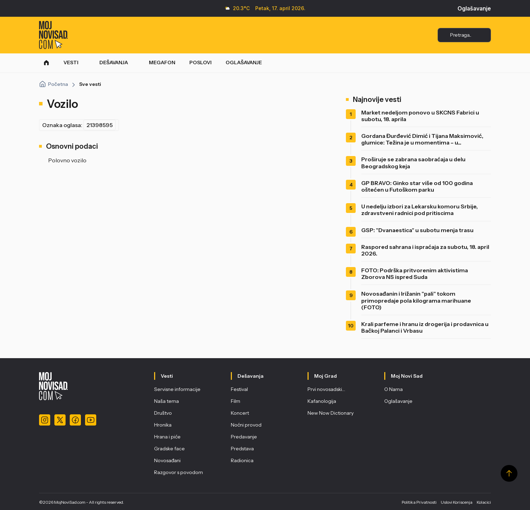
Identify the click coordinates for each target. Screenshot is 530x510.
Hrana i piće (167, 437)
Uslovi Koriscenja (456, 502)
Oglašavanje (474, 8)
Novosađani (167, 460)
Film (235, 401)
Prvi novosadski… (326, 389)
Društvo (163, 413)
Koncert (240, 413)
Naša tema (166, 401)
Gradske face (169, 448)
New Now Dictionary (331, 413)
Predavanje (244, 437)
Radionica (242, 460)
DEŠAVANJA (113, 62)
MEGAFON (162, 62)
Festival (239, 389)
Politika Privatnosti (419, 502)
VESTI (70, 62)
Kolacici (484, 502)
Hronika (163, 425)
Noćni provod (246, 425)
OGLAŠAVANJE (244, 62)
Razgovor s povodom (178, 472)
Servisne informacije (177, 389)
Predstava (242, 448)
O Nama (393, 389)
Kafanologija (322, 401)
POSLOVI (200, 62)
